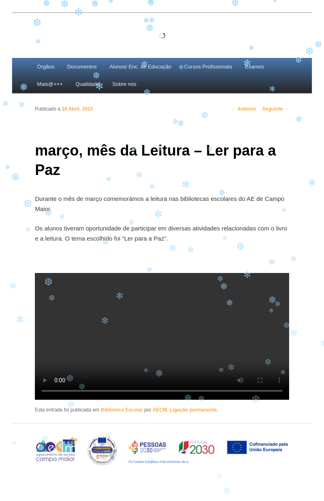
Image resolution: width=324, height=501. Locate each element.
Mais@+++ (49, 84)
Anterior (243, 109)
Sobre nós (124, 84)
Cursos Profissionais (208, 67)
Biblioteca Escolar (122, 410)
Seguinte (275, 109)
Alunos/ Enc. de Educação (140, 67)
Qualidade (87, 84)
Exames (254, 67)
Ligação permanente (193, 410)
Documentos (82, 67)
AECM (159, 410)
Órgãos (45, 67)
